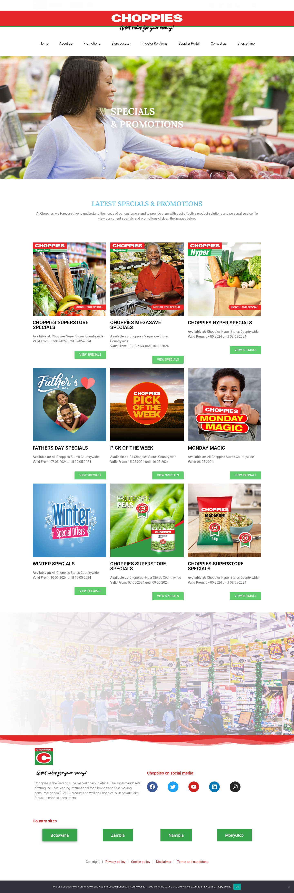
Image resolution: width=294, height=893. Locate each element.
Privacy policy (115, 862)
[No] (289, 887)
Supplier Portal (189, 43)
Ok (237, 886)
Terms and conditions (192, 862)
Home (44, 43)
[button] (90, 4)
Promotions (92, 43)
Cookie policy (140, 862)
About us (65, 43)
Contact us (218, 43)
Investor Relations (154, 43)
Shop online (246, 43)
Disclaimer (163, 862)
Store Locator (120, 43)
